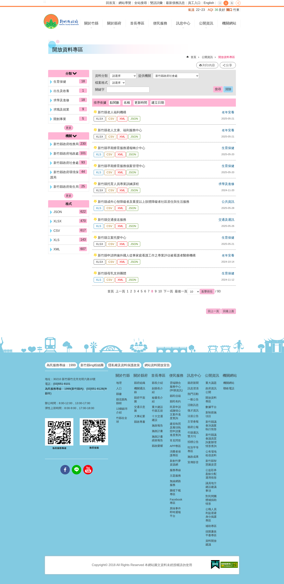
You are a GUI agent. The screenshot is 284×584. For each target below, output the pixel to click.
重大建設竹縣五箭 (157, 408)
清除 (228, 89)
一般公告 (193, 399)
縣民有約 (175, 401)
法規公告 (193, 416)
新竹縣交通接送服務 (112, 219)
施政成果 (193, 456)
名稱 (127, 102)
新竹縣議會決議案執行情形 (211, 425)
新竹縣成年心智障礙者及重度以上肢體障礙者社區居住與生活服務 (143, 201)
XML (122, 118)
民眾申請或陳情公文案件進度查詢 (175, 412)
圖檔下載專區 (175, 492)
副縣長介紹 (157, 390)
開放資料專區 (226, 57)
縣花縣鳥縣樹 (121, 401)
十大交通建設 (157, 418)
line (76, 465)
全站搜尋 (140, 3)
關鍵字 (100, 89)
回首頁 (110, 3)
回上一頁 (213, 311)
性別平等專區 (193, 449)
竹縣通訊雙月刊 (193, 434)
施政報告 (157, 425)
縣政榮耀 (157, 445)
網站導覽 (125, 3)
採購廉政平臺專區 (211, 533)
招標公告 (193, 441)
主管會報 (193, 421)
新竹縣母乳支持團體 (112, 273)
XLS (98, 154)
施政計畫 (157, 431)
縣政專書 (139, 421)
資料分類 (101, 75)
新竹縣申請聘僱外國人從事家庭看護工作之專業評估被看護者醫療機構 (147, 255)
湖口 (229, 9)
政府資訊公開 (211, 390)
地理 (119, 382)
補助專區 (211, 526)
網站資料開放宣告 (157, 365)
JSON (134, 118)
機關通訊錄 (139, 390)
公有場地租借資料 (211, 453)
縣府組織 (139, 382)
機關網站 (229, 23)
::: (44, 1)
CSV (111, 118)
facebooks (65, 465)
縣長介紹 (157, 382)
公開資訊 (206, 23)
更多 (68, 127)
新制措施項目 (211, 414)
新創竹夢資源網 (175, 462)
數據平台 (211, 406)
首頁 (193, 57)
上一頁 (120, 291)
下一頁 (168, 291)
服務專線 (175, 470)
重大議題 (211, 382)
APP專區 (175, 446)
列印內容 (208, 65)
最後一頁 (181, 291)
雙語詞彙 (156, 3)
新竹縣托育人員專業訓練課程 (118, 184)
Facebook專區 (176, 501)
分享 (238, 3)
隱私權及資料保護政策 (124, 365)
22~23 (200, 9)
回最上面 (228, 311)
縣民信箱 (175, 395)
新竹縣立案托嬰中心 (112, 237)
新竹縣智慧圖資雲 (211, 462)
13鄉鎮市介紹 (122, 410)
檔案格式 (101, 82)
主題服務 (175, 475)
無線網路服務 (175, 483)
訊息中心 (183, 23)
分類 (68, 73)
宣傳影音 (193, 462)
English (209, 3)
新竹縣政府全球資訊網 (61, 21)
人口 (119, 388)
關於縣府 (114, 23)
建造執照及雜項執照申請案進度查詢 (175, 429)
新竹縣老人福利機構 (112, 112)
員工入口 (194, 3)
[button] (207, 291)
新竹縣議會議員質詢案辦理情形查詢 (211, 440)
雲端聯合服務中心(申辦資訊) (176, 386)
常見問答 (175, 440)
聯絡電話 (228, 388)
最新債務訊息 (175, 3)
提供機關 (144, 75)
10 (160, 291)
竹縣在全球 (121, 419)
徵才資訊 (193, 410)
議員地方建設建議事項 (211, 487)
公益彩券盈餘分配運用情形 (211, 474)
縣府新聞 (193, 382)
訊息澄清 (193, 388)
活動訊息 (193, 405)
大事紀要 (139, 416)
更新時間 (141, 102)
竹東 (236, 9)
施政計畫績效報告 (157, 438)
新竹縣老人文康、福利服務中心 (120, 130)
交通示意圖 (139, 408)
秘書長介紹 (157, 399)
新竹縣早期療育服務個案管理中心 (121, 166)
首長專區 (137, 23)
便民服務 (160, 23)
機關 (68, 136)
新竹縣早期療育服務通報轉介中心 (121, 148)
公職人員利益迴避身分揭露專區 (211, 515)
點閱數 (114, 102)
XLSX (99, 118)
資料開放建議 (211, 542)
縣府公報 (193, 427)
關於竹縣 (91, 23)
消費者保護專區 (175, 453)
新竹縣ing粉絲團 (92, 365)
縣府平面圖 (139, 399)
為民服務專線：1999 (61, 365)
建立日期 (157, 102)
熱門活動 (193, 393)
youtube (88, 465)
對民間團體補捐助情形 (211, 500)
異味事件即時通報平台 (175, 512)
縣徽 (119, 393)
